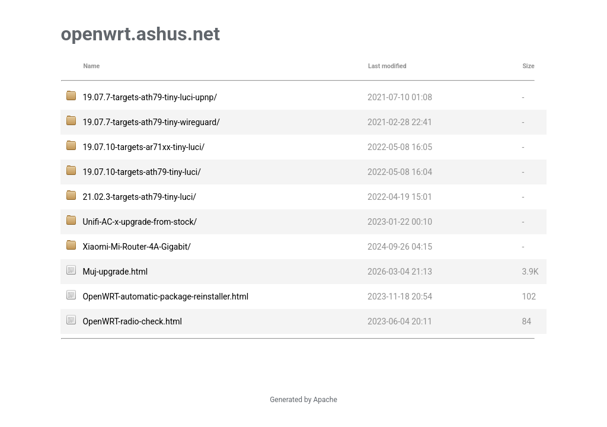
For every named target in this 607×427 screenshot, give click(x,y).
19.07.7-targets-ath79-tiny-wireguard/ (151, 122)
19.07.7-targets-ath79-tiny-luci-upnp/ (149, 97)
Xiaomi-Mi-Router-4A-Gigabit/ (136, 246)
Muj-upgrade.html (115, 271)
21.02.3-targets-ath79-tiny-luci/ (139, 197)
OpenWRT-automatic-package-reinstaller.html (165, 296)
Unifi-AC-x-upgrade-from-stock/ (139, 222)
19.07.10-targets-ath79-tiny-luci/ (141, 172)
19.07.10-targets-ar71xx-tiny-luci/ (143, 147)
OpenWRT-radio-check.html (132, 321)
